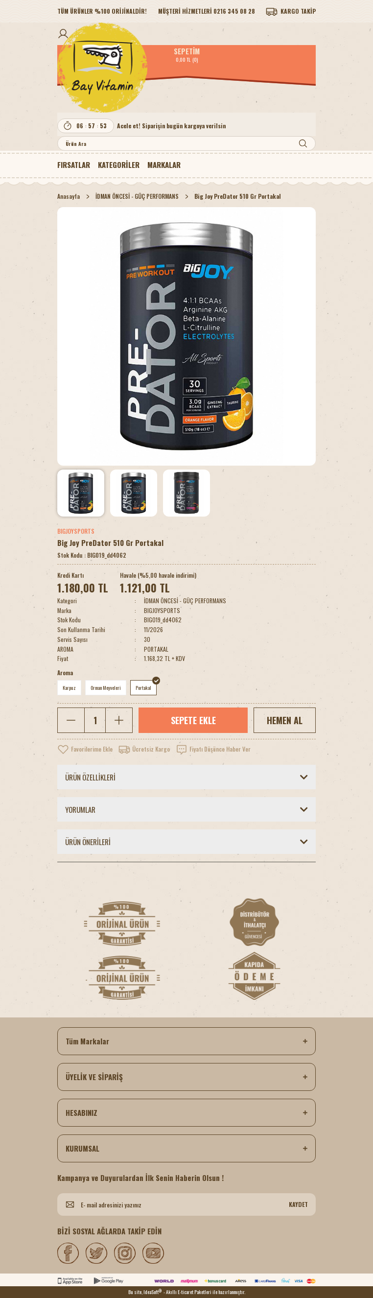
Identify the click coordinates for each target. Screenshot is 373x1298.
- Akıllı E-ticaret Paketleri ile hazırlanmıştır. (204, 1292)
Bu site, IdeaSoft (145, 1292)
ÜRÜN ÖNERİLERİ (88, 841)
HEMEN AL (285, 720)
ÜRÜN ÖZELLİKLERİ (90, 777)
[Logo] (186, 68)
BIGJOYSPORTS (75, 531)
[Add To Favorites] (85, 749)
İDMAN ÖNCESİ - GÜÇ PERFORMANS (185, 600)
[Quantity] (95, 720)
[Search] (186, 143)
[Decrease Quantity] (71, 720)
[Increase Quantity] (118, 720)
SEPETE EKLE (193, 720)
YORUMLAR (80, 809)
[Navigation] (119, 164)
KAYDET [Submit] (298, 1204)
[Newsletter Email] (186, 1204)
